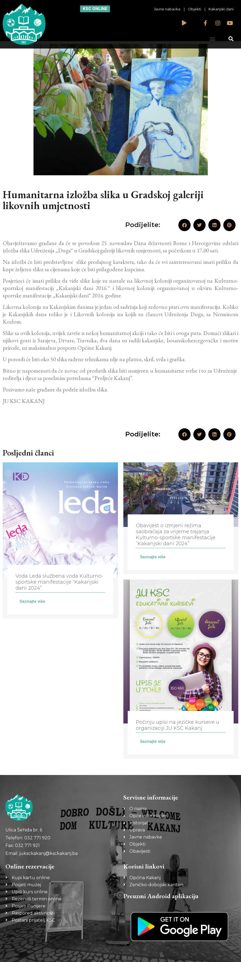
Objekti (194, 9)
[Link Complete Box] (60, 540)
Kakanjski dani (221, 9)
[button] (212, 38)
